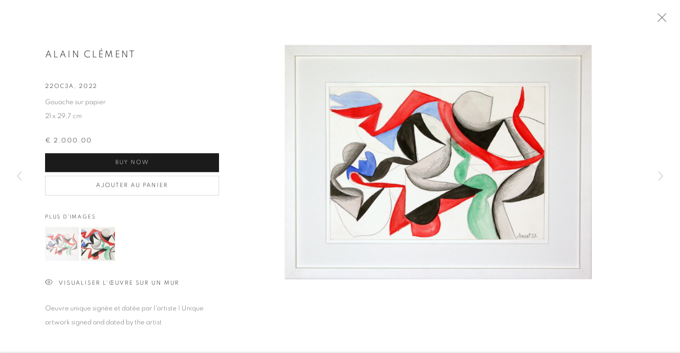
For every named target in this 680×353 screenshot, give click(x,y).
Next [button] (660, 176)
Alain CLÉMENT (90, 56)
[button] (62, 246)
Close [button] (659, 20)
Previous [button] (19, 176)
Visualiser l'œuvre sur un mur (112, 285)
